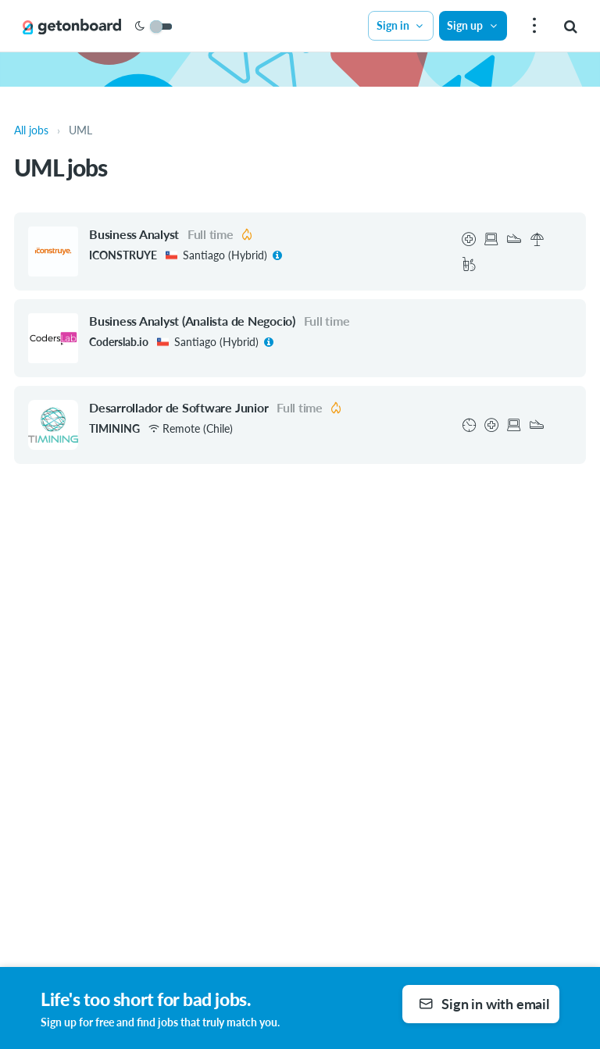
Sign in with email (484, 1003)
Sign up (472, 25)
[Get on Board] (72, 26)
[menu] (532, 26)
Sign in (401, 25)
